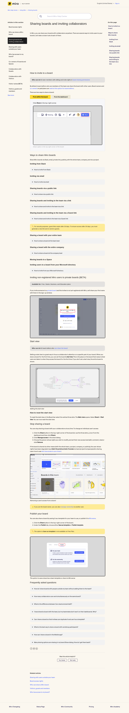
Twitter (34, 648)
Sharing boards (32, 10)
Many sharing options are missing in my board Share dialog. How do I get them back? (62, 642)
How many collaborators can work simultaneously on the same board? (57, 596)
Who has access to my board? (16, 55)
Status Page (41, 707)
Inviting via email (114, 46)
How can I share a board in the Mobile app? (48, 635)
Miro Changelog (14, 707)
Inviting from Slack (113, 40)
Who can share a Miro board (16, 33)
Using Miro (23, 10)
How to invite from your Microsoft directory (48, 271)
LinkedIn (36, 648)
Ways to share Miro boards (113, 34)
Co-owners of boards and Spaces (17, 63)
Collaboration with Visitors (15, 77)
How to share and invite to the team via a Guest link (51, 219)
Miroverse (92, 518)
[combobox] (64, 16)
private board (51, 290)
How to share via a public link (43, 194)
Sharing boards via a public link (114, 52)
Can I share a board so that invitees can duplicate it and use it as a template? (59, 619)
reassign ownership (67, 507)
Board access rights (15, 27)
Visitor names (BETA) (15, 84)
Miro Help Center (13, 10)
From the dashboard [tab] (61, 97)
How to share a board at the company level (48, 253)
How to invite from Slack (42, 170)
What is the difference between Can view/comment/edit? (53, 604)
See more (11, 95)
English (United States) (105, 3)
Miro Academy (115, 707)
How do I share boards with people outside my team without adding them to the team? (62, 589)
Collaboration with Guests (15, 70)
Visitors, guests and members (15, 90)
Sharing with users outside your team (15, 48)
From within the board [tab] (40, 97)
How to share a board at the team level (47, 241)
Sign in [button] (117, 3)
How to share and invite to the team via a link (49, 206)
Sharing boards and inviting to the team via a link (114, 60)
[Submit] (40, 16)
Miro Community (66, 707)
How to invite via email (41, 182)
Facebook (31, 648)
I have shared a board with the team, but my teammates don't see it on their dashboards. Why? (65, 612)
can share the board (61, 348)
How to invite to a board (114, 27)
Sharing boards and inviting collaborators (16, 41)
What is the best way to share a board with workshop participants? (56, 627)
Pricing (91, 707)
